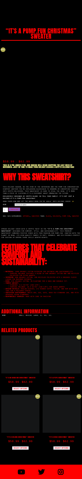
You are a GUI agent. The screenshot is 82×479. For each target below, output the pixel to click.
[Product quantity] (5, 204)
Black (48, 211)
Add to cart (14, 204)
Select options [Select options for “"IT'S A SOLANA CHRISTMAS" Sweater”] (20, 443)
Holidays (57, 211)
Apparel (26, 211)
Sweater (75, 211)
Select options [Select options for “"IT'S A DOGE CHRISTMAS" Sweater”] (61, 443)
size (4, 199)
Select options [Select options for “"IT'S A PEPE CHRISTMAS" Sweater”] (61, 383)
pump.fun (66, 211)
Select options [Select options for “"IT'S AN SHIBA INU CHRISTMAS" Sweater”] (20, 383)
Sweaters (35, 211)
